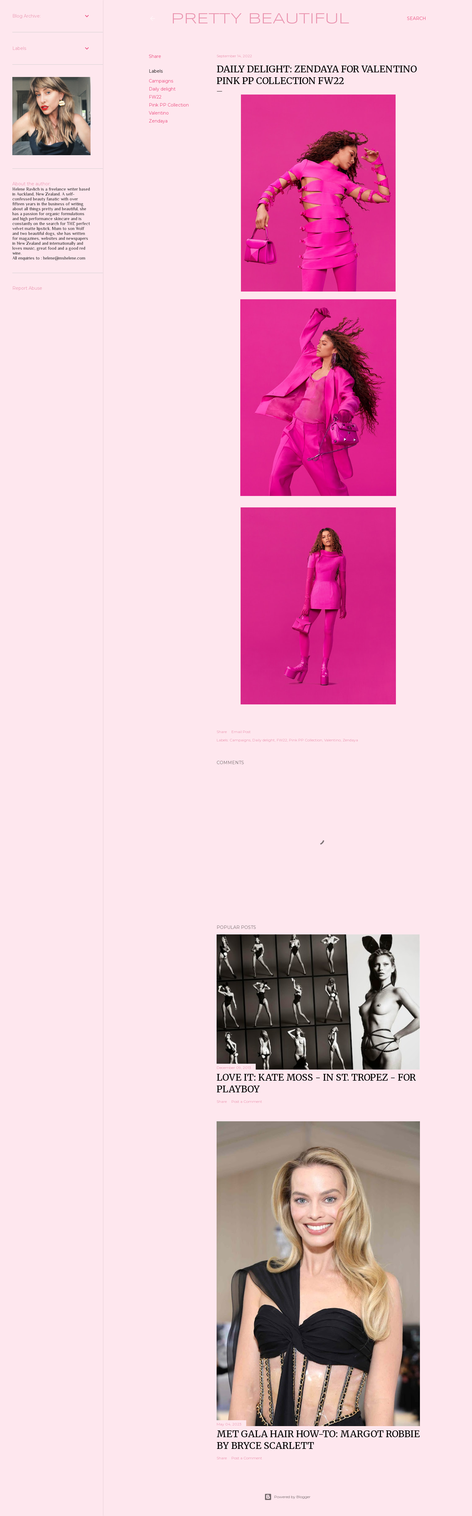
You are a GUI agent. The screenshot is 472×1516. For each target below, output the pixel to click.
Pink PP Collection (169, 105)
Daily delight (162, 89)
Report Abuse (27, 288)
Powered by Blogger (287, 1497)
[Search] (416, 18)
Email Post (241, 731)
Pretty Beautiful (260, 19)
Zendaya (158, 121)
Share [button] (155, 56)
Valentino (159, 113)
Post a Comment (246, 1101)
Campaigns (161, 81)
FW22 (155, 97)
